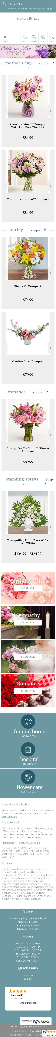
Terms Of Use (19, 1031)
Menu (5, 41)
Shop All (45, 63)
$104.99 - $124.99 (28, 553)
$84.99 (28, 137)
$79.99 (28, 374)
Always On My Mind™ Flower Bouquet (28, 450)
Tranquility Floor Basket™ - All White (28, 542)
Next (51, 110)
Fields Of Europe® (28, 286)
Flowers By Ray (28, 18)
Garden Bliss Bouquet (28, 361)
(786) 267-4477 (15, 3)
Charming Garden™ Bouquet (28, 199)
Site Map (40, 1034)
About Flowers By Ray (15, 804)
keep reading (9, 816)
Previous (4, 110)
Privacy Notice (36, 1031)
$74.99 (28, 299)
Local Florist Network (21, 1034)
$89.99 (28, 462)
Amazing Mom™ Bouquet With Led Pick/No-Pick (28, 126)
